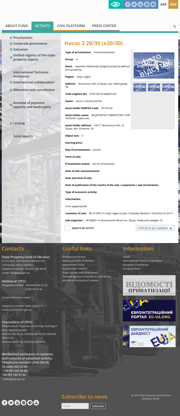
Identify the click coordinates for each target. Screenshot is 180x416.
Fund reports (23, 136)
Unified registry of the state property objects (32, 57)
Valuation (18, 49)
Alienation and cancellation (32, 90)
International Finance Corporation (142, 260)
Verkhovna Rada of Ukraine (78, 260)
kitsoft (156, 398)
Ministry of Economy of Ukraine (80, 280)
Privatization (21, 37)
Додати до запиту (83, 228)
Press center (104, 25)
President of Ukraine (74, 256)
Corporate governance (28, 43)
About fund (16, 25)
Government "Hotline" (75, 268)
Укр (163, 4)
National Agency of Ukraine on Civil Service (86, 276)
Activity (42, 25)
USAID (126, 256)
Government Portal (73, 264)
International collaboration (31, 82)
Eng (173, 4)
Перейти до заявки (155, 228)
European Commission (136, 264)
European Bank (131, 268)
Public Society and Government (80, 272)
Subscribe (98, 406)
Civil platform (71, 25)
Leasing (17, 123)
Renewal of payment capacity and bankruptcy (30, 105)
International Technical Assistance (31, 74)
